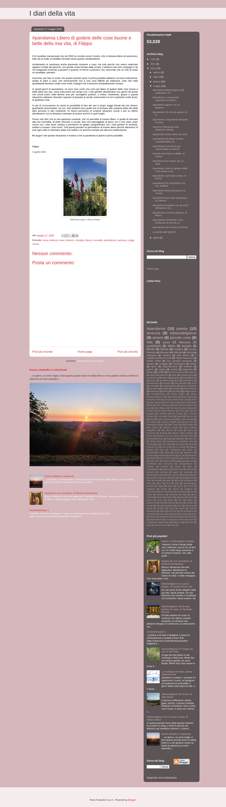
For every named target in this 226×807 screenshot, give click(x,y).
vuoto (173, 525)
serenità (176, 388)
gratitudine (188, 380)
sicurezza (184, 514)
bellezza (54, 240)
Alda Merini (183, 355)
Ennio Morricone (180, 405)
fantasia (150, 475)
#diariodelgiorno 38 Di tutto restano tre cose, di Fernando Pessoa (176, 609)
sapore (182, 508)
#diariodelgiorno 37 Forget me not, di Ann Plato (177, 650)
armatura (150, 455)
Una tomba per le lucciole (173, 447)
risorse (149, 508)
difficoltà (178, 352)
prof (180, 500)
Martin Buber (187, 425)
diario (189, 467)
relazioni (171, 503)
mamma (166, 383)
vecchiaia (176, 391)
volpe (149, 525)
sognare (181, 517)
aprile (156, 237)
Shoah (160, 439)
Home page (85, 351)
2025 (153, 59)
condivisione (152, 377)
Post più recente (42, 351)
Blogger (132, 800)
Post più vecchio (127, 351)
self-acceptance (187, 511)
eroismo (188, 366)
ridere (158, 506)
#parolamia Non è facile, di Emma (170, 227)
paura (166, 342)
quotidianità (110, 240)
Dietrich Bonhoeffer (188, 403)
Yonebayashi (175, 450)
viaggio (171, 522)
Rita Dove (188, 436)
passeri (160, 497)
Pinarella (163, 433)
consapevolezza (185, 464)
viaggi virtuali (190, 391)
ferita (185, 377)
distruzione (178, 469)
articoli (172, 455)
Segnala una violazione (162, 777)
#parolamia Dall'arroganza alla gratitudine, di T (168, 91)
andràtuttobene (153, 453)
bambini (153, 458)
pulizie (189, 500)
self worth (173, 511)
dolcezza (150, 472)
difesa (165, 377)
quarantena (151, 503)
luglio (156, 76)
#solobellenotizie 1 (39, 510)
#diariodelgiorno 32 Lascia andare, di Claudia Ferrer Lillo (176, 585)
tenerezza (154, 391)
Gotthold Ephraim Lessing (171, 414)
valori (165, 391)
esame (175, 472)
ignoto (177, 480)
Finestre (150, 411)
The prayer (180, 444)
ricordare (190, 503)
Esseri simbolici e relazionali (48, 369)
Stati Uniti (192, 439)
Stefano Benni (156, 441)
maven (180, 486)
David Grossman (176, 372)
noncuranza (182, 492)
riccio (180, 503)
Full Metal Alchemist (166, 411)
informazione (153, 383)
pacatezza (173, 495)
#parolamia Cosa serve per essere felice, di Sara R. (166, 147)
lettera (158, 483)
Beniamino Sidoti (154, 400)
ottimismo (161, 495)
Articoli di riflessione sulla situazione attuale (165, 128)
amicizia (153, 333)
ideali (169, 480)
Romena (150, 439)
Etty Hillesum (160, 408)
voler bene (189, 522)
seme (162, 514)
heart (149, 480)
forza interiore (173, 475)
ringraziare (168, 506)
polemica (180, 497)
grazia (190, 478)
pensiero (154, 388)
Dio (151, 405)
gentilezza (165, 380)
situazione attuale (166, 517)
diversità (189, 469)
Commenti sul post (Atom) (90, 361)
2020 (153, 68)
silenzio (153, 517)
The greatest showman (179, 361)
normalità (98, 240)
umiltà (161, 372)
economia (163, 472)
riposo (179, 506)
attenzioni (192, 455)
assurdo (181, 455)
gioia (194, 475)
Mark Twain (173, 425)
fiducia (164, 349)
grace (164, 478)
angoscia (192, 372)
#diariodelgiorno (183, 333)
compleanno (152, 464)
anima (166, 453)
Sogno (169, 439)
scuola (174, 369)
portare (191, 497)
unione (190, 520)
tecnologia (192, 517)
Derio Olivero (170, 403)
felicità (151, 349)
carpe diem (154, 461)
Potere (149, 436)
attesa (153, 375)
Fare (172, 408)
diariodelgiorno (153, 469)
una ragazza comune (175, 520)
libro (168, 483)
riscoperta (189, 506)
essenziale (188, 472)
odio (192, 492)
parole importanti (188, 386)
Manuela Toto (187, 422)
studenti (167, 355)
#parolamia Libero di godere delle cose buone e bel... (169, 170)
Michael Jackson (170, 428)
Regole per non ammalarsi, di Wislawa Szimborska (70, 493)
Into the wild (191, 416)
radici (162, 503)
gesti (176, 380)
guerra (150, 369)
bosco (177, 458)
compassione (187, 375)
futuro (153, 380)
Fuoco (182, 411)
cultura (177, 467)
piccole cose (180, 337)
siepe (194, 514)
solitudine (152, 355)
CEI (166, 400)
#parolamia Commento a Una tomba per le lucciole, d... (167, 221)
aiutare (150, 363)
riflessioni (184, 342)
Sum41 (150, 444)
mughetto (188, 489)
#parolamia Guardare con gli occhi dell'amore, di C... (170, 206)
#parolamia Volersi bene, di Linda (169, 134)
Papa (180, 430)
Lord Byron (152, 422)
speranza (122, 240)
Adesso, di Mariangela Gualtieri (177, 541)
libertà (88, 240)
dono (153, 366)
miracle (164, 489)
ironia (149, 483)
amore (157, 337)
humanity (159, 480)
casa (191, 461)
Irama (152, 419)
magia (160, 486)
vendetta (150, 522)
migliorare (151, 489)
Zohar (189, 450)
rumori (171, 508)
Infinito (179, 416)
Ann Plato (163, 397)
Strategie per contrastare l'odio (179, 441)
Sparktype (180, 439)
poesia (181, 328)
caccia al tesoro (189, 458)
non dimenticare (167, 492)
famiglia (80, 240)
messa (190, 486)
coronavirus (179, 363)
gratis (172, 478)
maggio (157, 86)
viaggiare (161, 522)
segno (162, 511)
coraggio (163, 363)
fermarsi (160, 475)
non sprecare (181, 383)
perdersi (169, 497)
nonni (193, 383)
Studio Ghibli (154, 361)
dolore (193, 363)
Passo (190, 430)
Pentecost (151, 433)
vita (149, 342)
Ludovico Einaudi (168, 422)
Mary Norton (152, 428)
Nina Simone (167, 430)
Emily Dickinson (162, 405)
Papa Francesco (184, 358)
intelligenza (188, 480)
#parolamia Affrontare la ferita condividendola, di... (167, 140)
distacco (70, 240)
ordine (149, 495)
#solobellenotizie (158, 394)
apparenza (188, 453)
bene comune (165, 458)
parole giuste (169, 386)
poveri (159, 500)
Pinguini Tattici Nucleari (182, 433)
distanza (176, 377)
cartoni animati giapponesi (174, 461)
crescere (164, 467)
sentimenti (172, 514)
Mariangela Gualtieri (155, 425)
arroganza (162, 455)
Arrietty (174, 397)
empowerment (170, 366)
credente (150, 467)
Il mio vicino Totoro (165, 416)
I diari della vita (52, 13)
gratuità (182, 478)
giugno (157, 81)
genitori (186, 475)
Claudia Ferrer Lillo (180, 400)
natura (162, 369)
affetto (171, 345)
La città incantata (186, 419)
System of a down (164, 444)
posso (149, 500)
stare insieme (190, 388)
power (170, 500)
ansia (45, 240)
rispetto (165, 388)
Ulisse (190, 444)
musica (178, 349)
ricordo (149, 506)
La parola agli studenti (163, 232)
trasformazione (156, 520)
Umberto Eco (152, 447)
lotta (177, 483)
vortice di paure (160, 525)
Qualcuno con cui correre (168, 436)
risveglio (160, 508)
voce (179, 522)
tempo (150, 372)
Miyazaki (164, 352)
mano (170, 486)
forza (194, 377)
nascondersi (152, 492)
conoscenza (168, 464)
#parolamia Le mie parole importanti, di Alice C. (165, 99)
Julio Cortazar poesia (167, 419)
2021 (153, 64)
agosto (157, 72)
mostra (176, 489)
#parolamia (156, 328)
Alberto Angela (178, 394)
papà (184, 495)
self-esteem (151, 514)
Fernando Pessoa (185, 408)
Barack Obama (187, 397)
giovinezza (154, 478)
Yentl (162, 450)
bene (62, 240)
